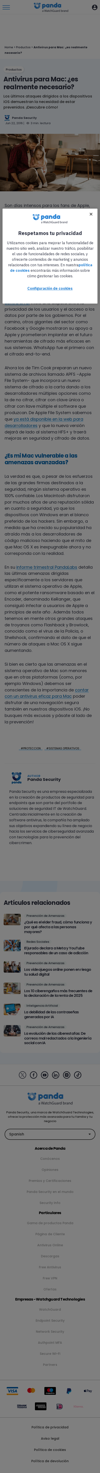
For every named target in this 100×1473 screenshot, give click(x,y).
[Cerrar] (91, 214)
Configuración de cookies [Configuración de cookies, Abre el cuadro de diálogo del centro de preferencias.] (50, 288)
